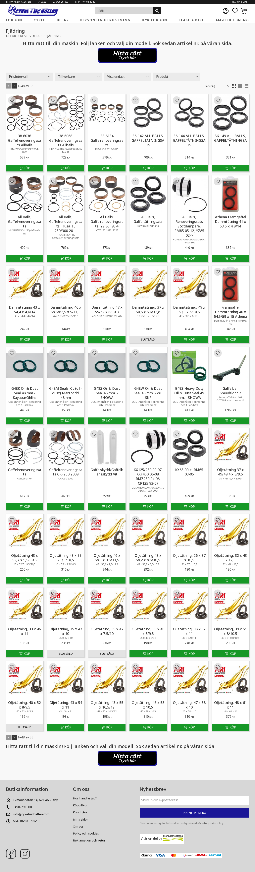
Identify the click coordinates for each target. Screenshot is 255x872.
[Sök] (157, 10)
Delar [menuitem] (63, 20)
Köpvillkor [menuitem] (80, 805)
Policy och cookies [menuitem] (86, 833)
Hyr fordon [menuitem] (154, 20)
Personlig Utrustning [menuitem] (105, 20)
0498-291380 (22, 807)
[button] (235, 11)
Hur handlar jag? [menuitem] (85, 798)
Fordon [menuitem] (14, 20)
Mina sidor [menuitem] (80, 819)
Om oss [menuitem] (78, 826)
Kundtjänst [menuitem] (81, 812)
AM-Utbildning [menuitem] (232, 20)
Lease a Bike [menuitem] (191, 20)
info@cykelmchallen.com (31, 814)
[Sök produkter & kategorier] (124, 10)
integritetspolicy (212, 823)
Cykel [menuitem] (39, 20)
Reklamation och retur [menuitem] (89, 840)
